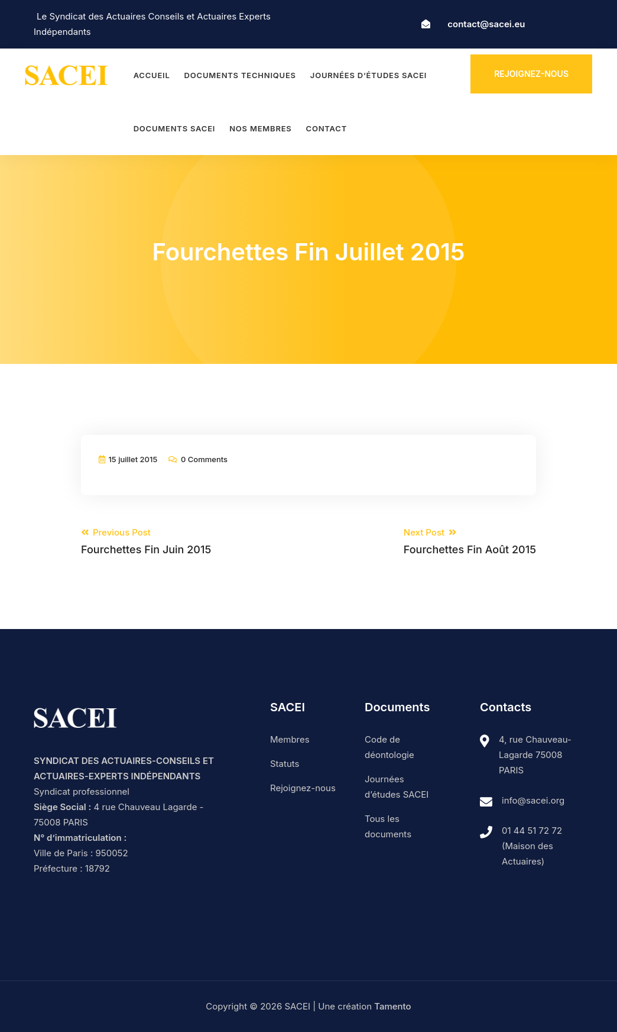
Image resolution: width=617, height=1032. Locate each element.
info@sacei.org (533, 800)
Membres (290, 739)
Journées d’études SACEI (368, 75)
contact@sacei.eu (486, 24)
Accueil (152, 75)
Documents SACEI (175, 128)
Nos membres (260, 128)
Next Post (470, 541)
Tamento (392, 1006)
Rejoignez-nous (531, 74)
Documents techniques (240, 75)
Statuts (284, 763)
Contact (326, 128)
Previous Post (146, 541)
